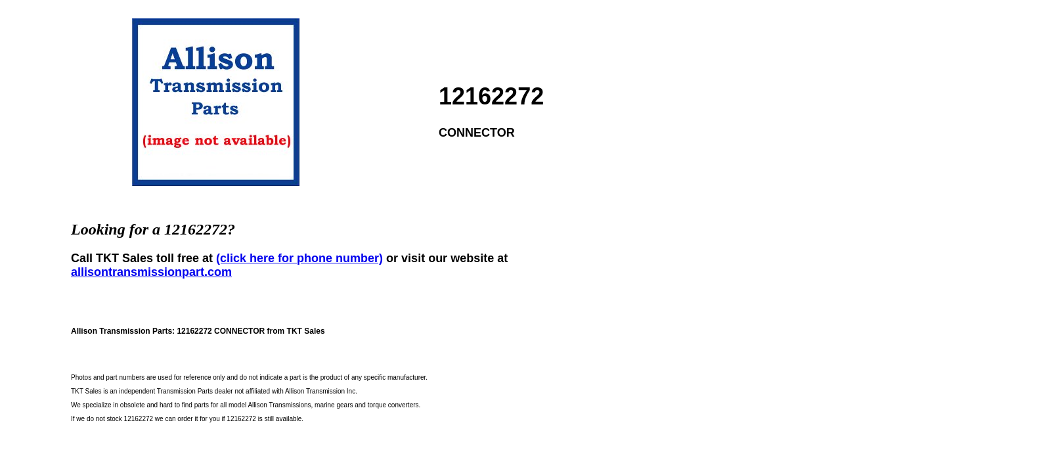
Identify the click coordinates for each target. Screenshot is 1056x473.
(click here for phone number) (299, 258)
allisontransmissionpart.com (151, 272)
